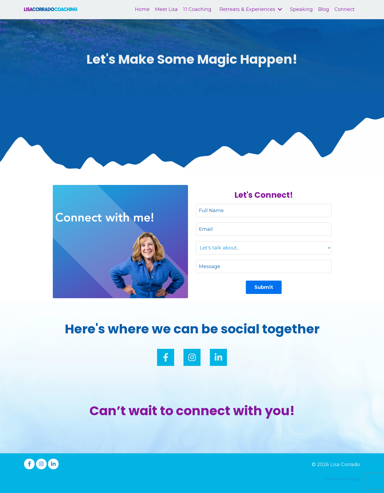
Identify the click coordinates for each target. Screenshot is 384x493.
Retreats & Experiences (250, 9)
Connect (344, 9)
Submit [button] (263, 287)
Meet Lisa (166, 9)
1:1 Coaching (197, 9)
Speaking (301, 9)
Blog (323, 9)
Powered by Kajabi (342, 479)
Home (142, 9)
